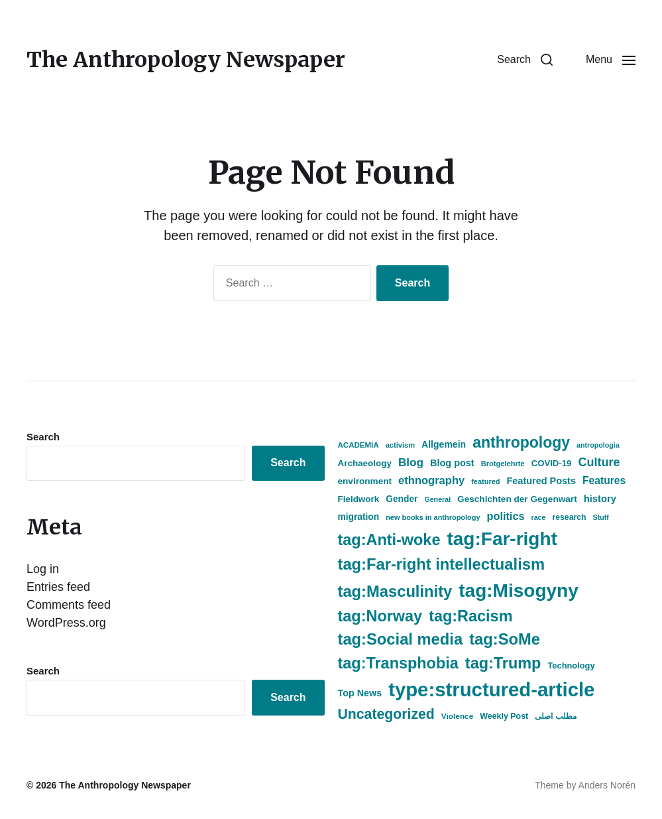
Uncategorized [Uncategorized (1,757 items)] (386, 714)
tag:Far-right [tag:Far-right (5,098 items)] (502, 539)
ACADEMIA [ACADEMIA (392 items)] (358, 445)
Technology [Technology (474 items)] (570, 665)
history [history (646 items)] (600, 498)
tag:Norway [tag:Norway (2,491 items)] (380, 616)
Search (43, 436)
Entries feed (58, 587)
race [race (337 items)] (538, 517)
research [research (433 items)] (569, 517)
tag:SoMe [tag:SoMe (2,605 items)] (504, 639)
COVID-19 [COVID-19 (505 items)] (551, 463)
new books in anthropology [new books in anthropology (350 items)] (433, 517)
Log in (43, 569)
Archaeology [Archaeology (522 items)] (365, 463)
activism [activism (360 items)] (400, 445)
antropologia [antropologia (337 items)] (598, 445)
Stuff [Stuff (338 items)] (601, 517)
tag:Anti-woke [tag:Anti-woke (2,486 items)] (389, 539)
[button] (524, 60)
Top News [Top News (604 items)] (360, 693)
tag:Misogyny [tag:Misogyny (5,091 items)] (518, 590)
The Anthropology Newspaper (186, 59)
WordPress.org (66, 622)
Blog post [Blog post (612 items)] (452, 463)
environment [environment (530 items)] (365, 481)
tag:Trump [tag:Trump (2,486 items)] (503, 663)
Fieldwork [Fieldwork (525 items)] (359, 499)
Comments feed (69, 604)
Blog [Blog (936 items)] (410, 462)
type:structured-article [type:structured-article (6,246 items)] (491, 689)
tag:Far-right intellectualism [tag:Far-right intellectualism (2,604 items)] (441, 564)
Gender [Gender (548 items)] (401, 499)
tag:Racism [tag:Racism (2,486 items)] (470, 616)
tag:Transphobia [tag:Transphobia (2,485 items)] (398, 663)
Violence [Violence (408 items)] (457, 716)
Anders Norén (607, 785)
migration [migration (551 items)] (359, 517)
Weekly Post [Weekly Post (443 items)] (504, 716)
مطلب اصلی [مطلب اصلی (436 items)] (555, 716)
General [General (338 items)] (437, 499)
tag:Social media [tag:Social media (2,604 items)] (400, 639)
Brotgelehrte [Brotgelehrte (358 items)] (503, 464)
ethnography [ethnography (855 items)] (431, 480)
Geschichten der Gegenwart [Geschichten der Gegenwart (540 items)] (517, 499)
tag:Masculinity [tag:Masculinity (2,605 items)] (395, 591)
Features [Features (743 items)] (604, 480)
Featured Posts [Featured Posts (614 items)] (541, 480)
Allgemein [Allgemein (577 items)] (443, 444)
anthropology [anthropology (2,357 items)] (521, 442)
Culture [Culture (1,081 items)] (599, 462)
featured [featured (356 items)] (485, 481)
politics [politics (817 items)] (506, 516)
